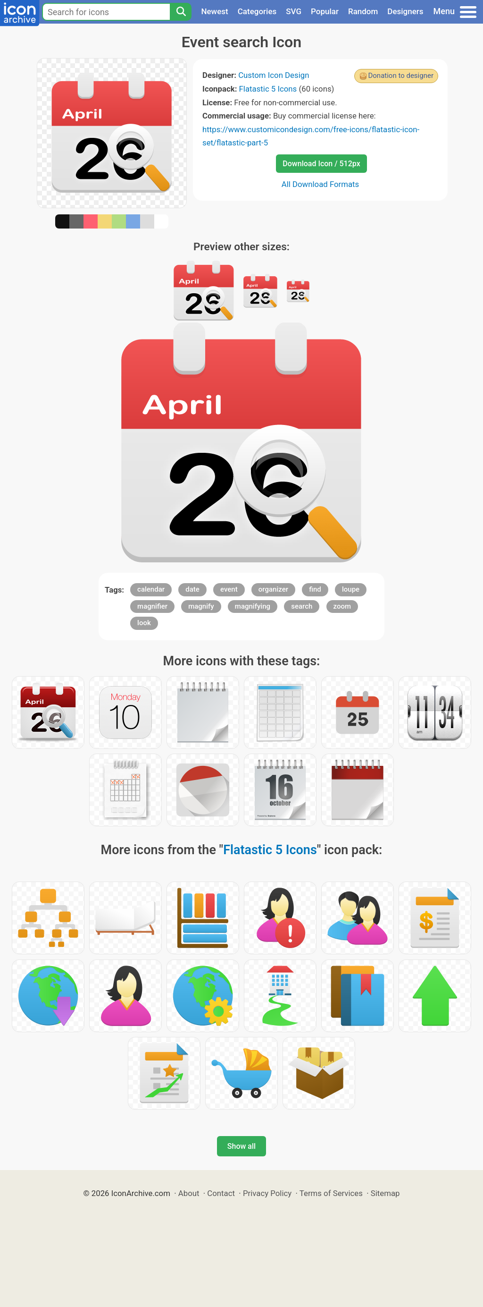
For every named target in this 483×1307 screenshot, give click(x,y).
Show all (241, 1146)
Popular (325, 11)
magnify (201, 606)
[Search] (181, 12)
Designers (405, 11)
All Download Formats (320, 184)
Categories (257, 11)
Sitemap (385, 1193)
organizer (273, 589)
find (315, 589)
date (192, 589)
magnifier (152, 606)
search (301, 606)
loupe (350, 589)
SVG (293, 11)
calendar (151, 589)
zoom (342, 606)
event (229, 589)
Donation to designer (400, 75)
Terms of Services (331, 1193)
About (189, 1193)
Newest (214, 11)
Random (363, 11)
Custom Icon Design (273, 75)
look (144, 623)
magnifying (252, 606)
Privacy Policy (267, 1193)
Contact (221, 1193)
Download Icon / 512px (321, 163)
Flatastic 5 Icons (268, 88)
